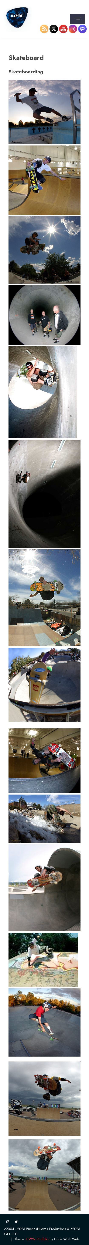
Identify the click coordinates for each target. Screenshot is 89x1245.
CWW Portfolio (37, 1239)
